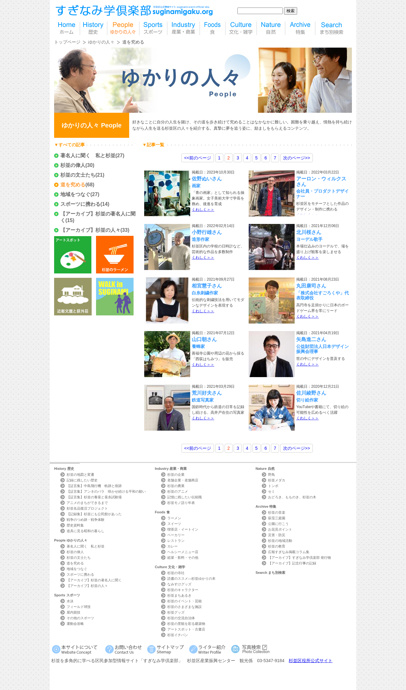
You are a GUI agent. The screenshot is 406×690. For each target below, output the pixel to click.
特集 (300, 28)
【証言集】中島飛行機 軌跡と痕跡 (94, 486)
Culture (170, 567)
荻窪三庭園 (276, 518)
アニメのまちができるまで (87, 503)
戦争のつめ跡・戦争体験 (85, 519)
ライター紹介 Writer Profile (208, 649)
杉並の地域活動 (280, 540)
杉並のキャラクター (182, 590)
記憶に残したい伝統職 (184, 497)
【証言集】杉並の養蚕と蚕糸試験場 (94, 497)
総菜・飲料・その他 (182, 557)
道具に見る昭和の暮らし (85, 531)
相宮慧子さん (207, 285)
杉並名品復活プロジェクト (87, 508)
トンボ (273, 486)
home (67, 28)
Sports (67, 595)
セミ (271, 491)
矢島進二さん (311, 339)
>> (296, 157)
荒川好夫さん (207, 393)
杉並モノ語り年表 (181, 503)
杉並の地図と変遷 (80, 474)
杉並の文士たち (77, 175)
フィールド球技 (79, 607)
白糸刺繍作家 (205, 292)
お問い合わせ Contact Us (124, 649)
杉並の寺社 (176, 573)
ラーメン (174, 518)
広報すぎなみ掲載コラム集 (288, 552)
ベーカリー (176, 535)
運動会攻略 (75, 623)
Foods (162, 512)
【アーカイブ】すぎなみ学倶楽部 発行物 (299, 557)
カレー (172, 546)
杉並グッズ (176, 612)
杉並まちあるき (179, 595)
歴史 (93, 28)
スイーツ (174, 524)
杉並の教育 (276, 546)
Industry (171, 468)
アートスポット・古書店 (186, 629)
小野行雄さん (207, 232)
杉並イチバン (177, 635)
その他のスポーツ (80, 618)
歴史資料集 (75, 525)
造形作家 (200, 239)
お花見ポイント (280, 529)
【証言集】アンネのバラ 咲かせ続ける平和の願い (106, 491)
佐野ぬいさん (207, 178)
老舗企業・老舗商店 (182, 480)
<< (197, 157)
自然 (271, 28)
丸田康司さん (311, 285)
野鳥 (271, 474)
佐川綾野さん (311, 393)
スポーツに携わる (80, 204)
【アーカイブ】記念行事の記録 (292, 563)
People (70, 540)
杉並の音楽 (276, 512)
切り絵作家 (307, 399)
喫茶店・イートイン (182, 529)
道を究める (72, 184)
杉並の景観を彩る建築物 (186, 623)
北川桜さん (308, 232)
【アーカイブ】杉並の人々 (90, 230)
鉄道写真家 (203, 399)
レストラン (176, 540)
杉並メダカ (276, 480)
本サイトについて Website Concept (77, 649)
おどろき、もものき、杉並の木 (292, 497)
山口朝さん (204, 339)
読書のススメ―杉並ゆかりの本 (191, 578)
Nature (265, 468)
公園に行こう (278, 524)
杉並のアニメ (177, 491)
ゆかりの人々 (101, 41)
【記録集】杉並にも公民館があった (94, 514)
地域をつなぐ (75, 194)
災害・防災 (276, 535)
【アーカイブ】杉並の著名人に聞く (94, 580)
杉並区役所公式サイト (310, 660)
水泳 (70, 601)
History (64, 468)
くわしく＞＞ (203, 209)
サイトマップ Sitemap (166, 649)
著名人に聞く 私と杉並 (87, 155)
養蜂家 (198, 346)
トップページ (67, 41)
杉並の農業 (176, 486)
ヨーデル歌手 (311, 239)
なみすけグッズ (179, 584)
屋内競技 (73, 612)
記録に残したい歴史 (82, 480)
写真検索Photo (251, 649)
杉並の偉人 (72, 165)
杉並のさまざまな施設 (184, 607)
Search (270, 572)
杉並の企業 (176, 474)
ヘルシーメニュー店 (182, 552)
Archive (266, 506)
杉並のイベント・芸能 (184, 601)
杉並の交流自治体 (181, 618)
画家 (196, 185)
